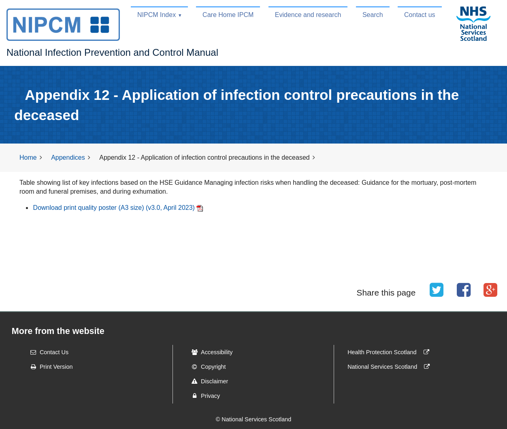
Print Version (49, 366)
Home (28, 157)
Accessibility (209, 352)
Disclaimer (207, 381)
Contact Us (46, 352)
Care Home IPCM (228, 14)
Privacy (203, 396)
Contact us (419, 14)
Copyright (206, 366)
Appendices (68, 157)
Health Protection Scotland (389, 352)
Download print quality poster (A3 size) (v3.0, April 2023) (114, 207)
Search (372, 14)
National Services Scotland (390, 366)
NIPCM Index (156, 14)
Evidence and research (308, 14)
